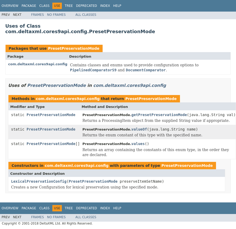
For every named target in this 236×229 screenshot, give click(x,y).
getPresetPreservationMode (159, 115)
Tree (69, 6)
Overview (10, 6)
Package (29, 6)
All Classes (86, 15)
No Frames (56, 15)
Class (44, 6)
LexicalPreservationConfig (39, 181)
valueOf (139, 129)
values (138, 144)
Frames (37, 15)
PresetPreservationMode (73, 48)
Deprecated (86, 6)
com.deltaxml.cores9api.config (37, 64)
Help (117, 6)
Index (105, 6)
